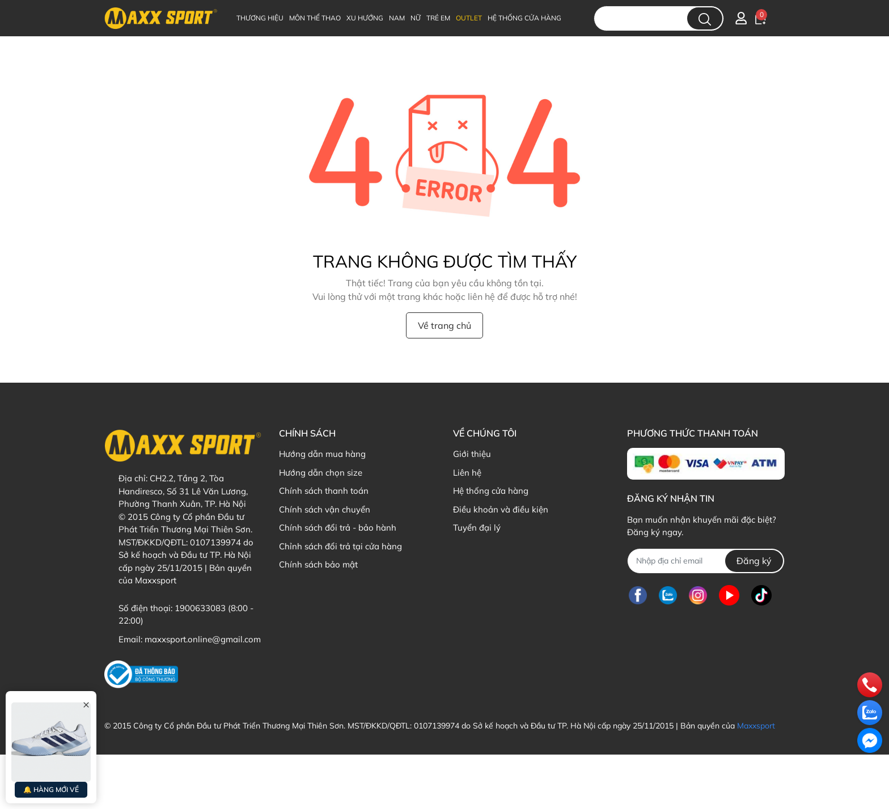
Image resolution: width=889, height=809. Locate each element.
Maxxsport (756, 726)
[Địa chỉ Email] (705, 561)
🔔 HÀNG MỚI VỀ (51, 789)
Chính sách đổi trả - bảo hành (337, 527)
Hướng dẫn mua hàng (322, 453)
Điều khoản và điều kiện (500, 509)
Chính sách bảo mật (318, 564)
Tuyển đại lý (477, 527)
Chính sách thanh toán (324, 490)
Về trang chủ (444, 325)
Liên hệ (467, 472)
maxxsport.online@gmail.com (203, 639)
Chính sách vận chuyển (324, 509)
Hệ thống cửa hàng (490, 490)
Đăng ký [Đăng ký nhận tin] (754, 560)
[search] (704, 18)
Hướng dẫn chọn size (320, 472)
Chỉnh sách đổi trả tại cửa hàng (340, 546)
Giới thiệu (472, 453)
